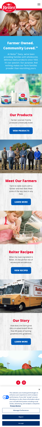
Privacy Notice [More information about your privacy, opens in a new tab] (15, 406)
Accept (21, 424)
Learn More (21, 202)
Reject (21, 417)
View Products (21, 130)
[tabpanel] (21, 23)
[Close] (39, 390)
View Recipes (21, 270)
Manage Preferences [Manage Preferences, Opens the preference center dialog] (21, 411)
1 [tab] (21, 31)
